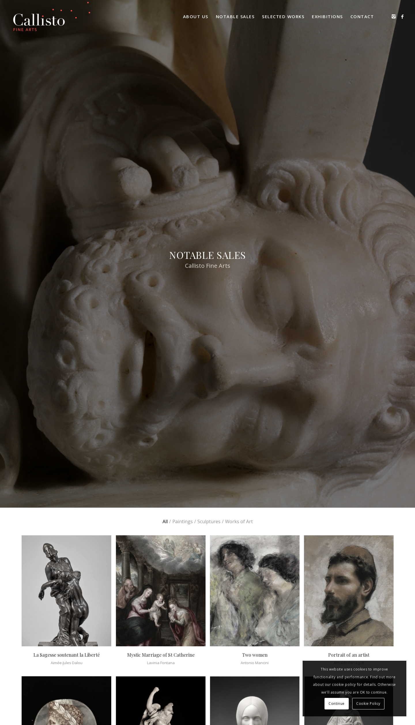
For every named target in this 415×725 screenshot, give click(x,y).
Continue (337, 703)
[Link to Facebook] (402, 16)
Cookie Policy (368, 703)
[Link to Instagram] (393, 16)
